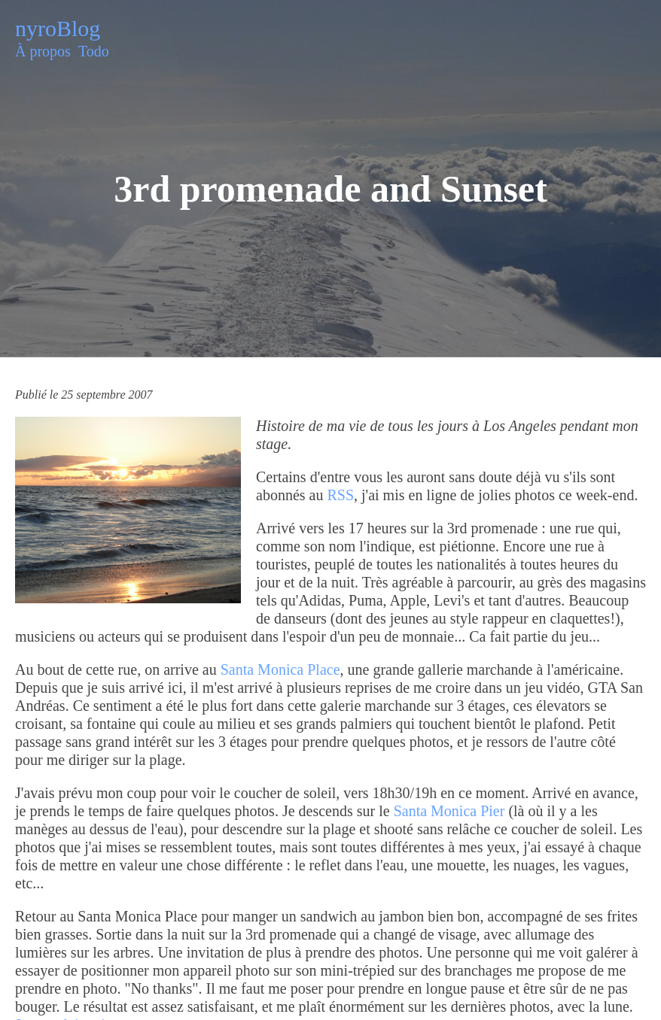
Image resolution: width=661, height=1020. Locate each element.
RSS (340, 495)
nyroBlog (57, 28)
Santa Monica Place (280, 669)
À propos (43, 51)
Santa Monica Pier (449, 811)
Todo (93, 51)
